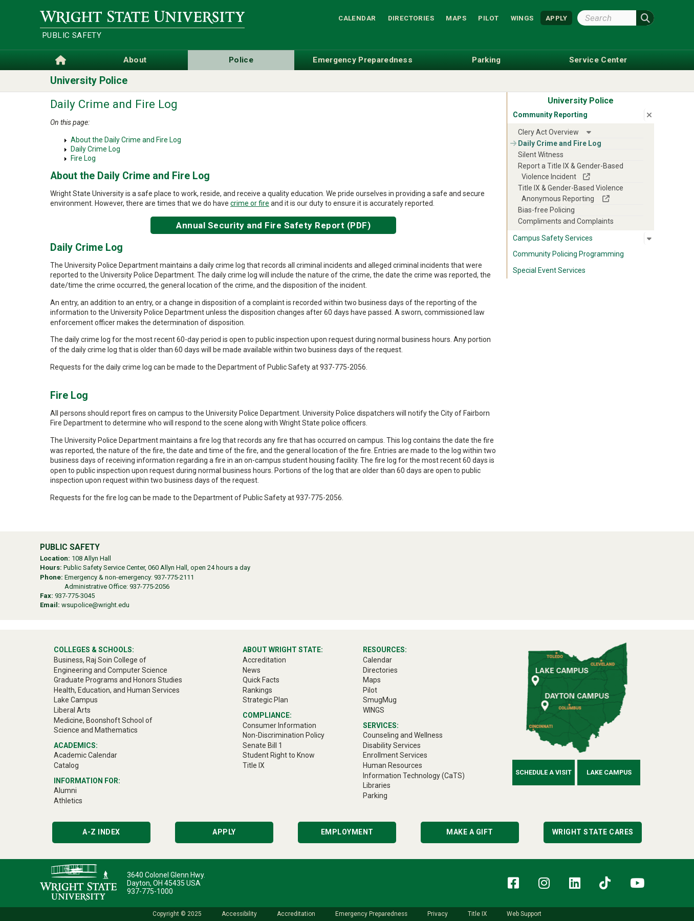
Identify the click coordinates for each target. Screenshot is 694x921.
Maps (456, 18)
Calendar (357, 18)
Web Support (524, 913)
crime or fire (249, 203)
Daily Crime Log (95, 149)
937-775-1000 (150, 891)
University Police (88, 81)
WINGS (522, 18)
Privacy (437, 913)
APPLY (556, 18)
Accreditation (296, 913)
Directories (411, 18)
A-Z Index (101, 832)
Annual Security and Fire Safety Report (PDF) (273, 225)
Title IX (477, 913)
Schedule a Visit (543, 772)
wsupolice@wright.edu (95, 605)
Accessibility (239, 913)
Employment (347, 832)
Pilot (488, 18)
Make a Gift (469, 832)
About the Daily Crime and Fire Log (126, 140)
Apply (224, 832)
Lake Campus (609, 772)
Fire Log (83, 158)
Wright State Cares (593, 832)
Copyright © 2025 (177, 913)
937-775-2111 (174, 577)
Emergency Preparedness (371, 913)
